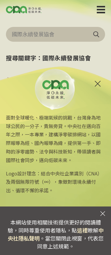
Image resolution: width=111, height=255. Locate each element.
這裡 (82, 230)
